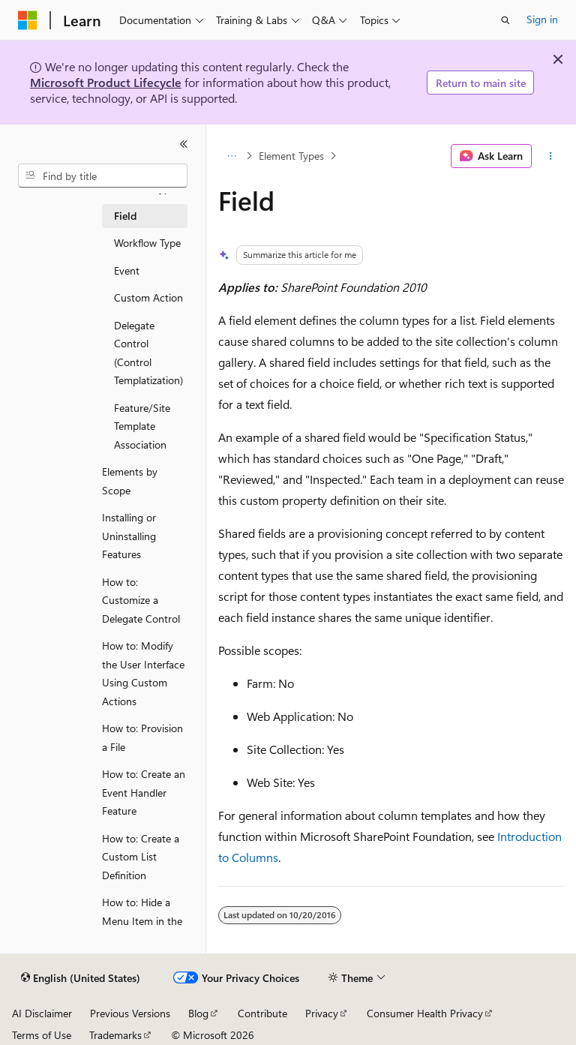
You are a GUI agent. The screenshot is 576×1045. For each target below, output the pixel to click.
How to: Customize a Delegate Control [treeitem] (141, 600)
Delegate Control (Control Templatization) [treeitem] (148, 353)
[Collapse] (184, 144)
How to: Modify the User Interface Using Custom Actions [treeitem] (143, 673)
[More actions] (551, 156)
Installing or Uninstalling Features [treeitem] (129, 535)
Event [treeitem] (127, 270)
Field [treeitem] (125, 216)
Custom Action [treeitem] (148, 297)
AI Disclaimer (42, 1013)
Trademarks (115, 1035)
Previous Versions (130, 1013)
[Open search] (505, 20)
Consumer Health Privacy (425, 1013)
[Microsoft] (28, 20)
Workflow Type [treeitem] (147, 243)
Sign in (542, 19)
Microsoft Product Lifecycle (106, 82)
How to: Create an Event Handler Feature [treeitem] (143, 792)
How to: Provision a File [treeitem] (142, 737)
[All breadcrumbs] (231, 156)
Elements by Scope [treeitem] (130, 480)
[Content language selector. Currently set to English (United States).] (80, 978)
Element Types (291, 156)
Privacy (321, 1013)
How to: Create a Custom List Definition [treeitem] (140, 856)
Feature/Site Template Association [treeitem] (142, 426)
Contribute (262, 1013)
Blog (198, 1013)
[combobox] (103, 176)
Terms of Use (41, 1035)
